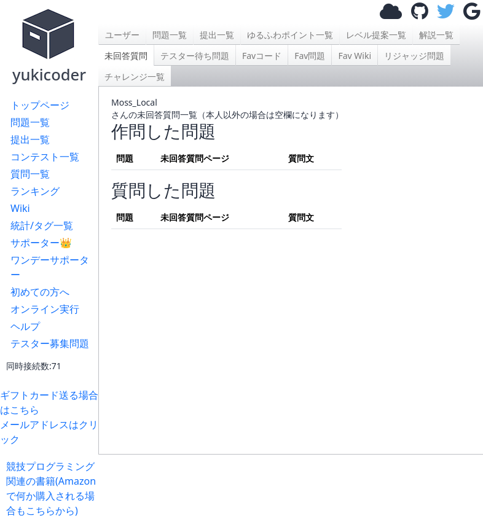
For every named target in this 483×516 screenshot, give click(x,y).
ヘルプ (25, 326)
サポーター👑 (41, 242)
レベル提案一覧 (376, 35)
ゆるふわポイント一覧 (290, 35)
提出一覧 (30, 139)
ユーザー (122, 35)
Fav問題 (309, 55)
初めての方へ (39, 292)
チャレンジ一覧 (134, 76)
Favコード (261, 55)
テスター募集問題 (49, 343)
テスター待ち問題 (194, 55)
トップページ (39, 105)
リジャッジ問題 (414, 55)
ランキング (35, 191)
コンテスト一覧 (44, 156)
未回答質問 (125, 55)
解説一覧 (436, 35)
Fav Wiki (354, 55)
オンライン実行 (44, 309)
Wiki (20, 208)
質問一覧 (30, 174)
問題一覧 (30, 122)
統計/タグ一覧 (41, 225)
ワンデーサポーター (49, 267)
